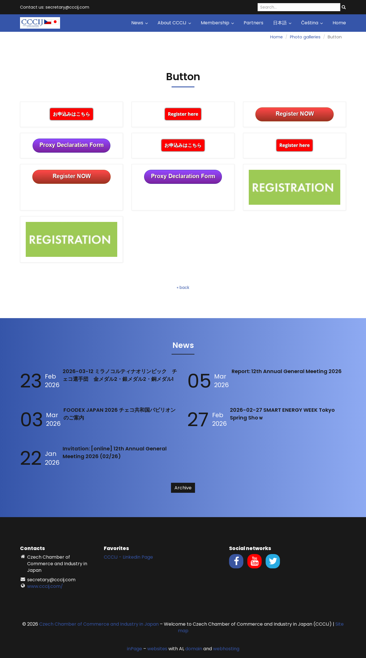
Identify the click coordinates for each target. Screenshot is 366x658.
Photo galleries (305, 37)
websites (157, 648)
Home (339, 22)
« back (183, 287)
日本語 (282, 22)
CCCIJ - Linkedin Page (128, 557)
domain (193, 648)
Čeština (312, 22)
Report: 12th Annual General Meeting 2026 (287, 371)
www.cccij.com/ (45, 586)
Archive (183, 487)
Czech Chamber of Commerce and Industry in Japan (99, 624)
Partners (253, 22)
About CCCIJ (174, 22)
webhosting (226, 648)
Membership (217, 22)
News (139, 22)
